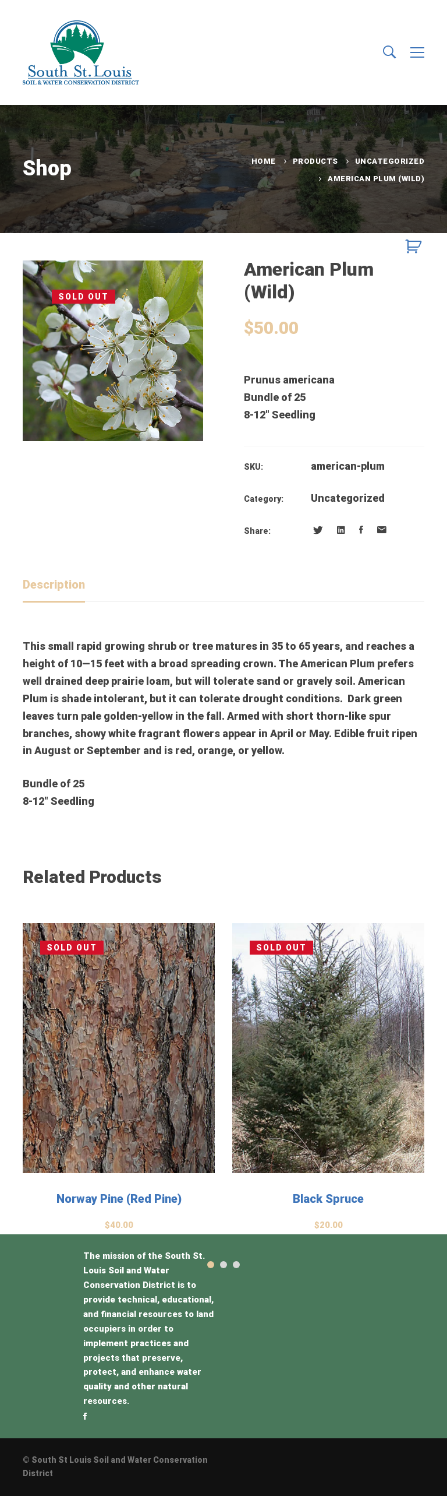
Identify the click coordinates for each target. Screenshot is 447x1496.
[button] (210, 1264)
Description (54, 585)
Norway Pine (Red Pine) (119, 1199)
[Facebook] (361, 530)
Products (315, 161)
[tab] (54, 585)
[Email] (381, 530)
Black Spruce (328, 1199)
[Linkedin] (341, 530)
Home (263, 161)
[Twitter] (318, 530)
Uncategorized (390, 161)
